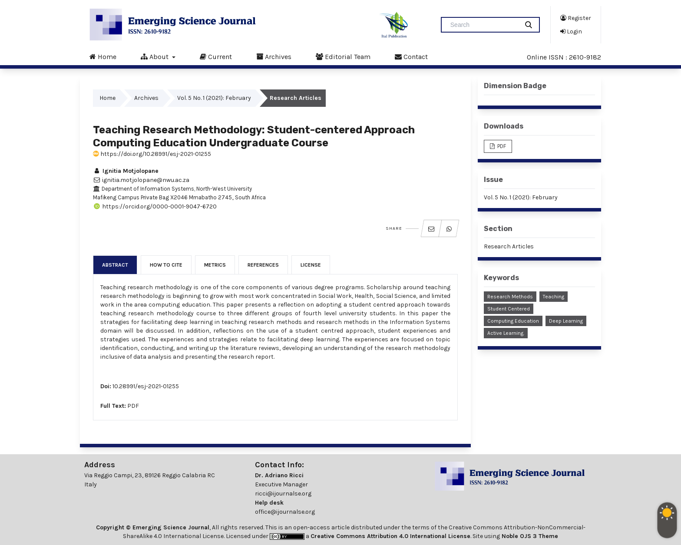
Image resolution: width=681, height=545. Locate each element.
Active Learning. (505, 333)
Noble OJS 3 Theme (529, 536)
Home (102, 56)
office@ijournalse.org (285, 511)
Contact (411, 56)
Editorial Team (343, 56)
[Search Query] (483, 25)
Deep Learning (566, 321)
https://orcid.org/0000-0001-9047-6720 (155, 206)
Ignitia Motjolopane (126, 171)
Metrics (215, 265)
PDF (133, 406)
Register (575, 17)
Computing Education (513, 321)
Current (216, 56)
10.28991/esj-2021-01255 (145, 386)
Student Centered (508, 309)
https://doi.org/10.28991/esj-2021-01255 (152, 154)
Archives (273, 56)
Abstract (115, 265)
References (263, 265)
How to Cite (166, 265)
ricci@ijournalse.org (283, 493)
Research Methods (510, 297)
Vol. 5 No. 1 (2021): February (214, 98)
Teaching (553, 297)
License (311, 265)
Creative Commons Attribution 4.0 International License (390, 536)
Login (571, 31)
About (155, 56)
